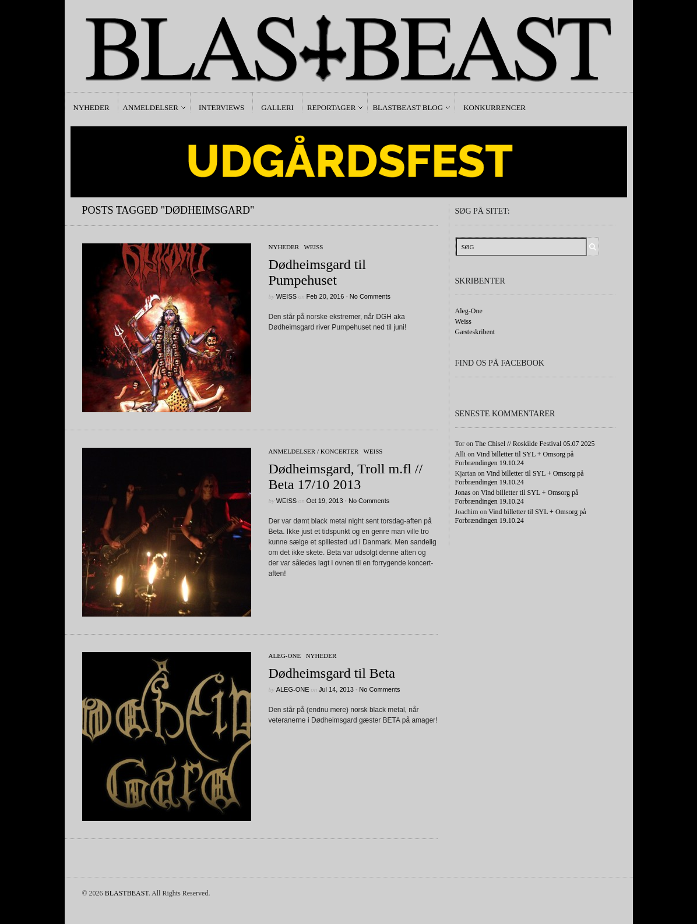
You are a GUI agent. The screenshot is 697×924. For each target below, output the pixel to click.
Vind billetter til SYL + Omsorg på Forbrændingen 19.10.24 (514, 458)
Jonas (463, 492)
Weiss (313, 246)
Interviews (221, 107)
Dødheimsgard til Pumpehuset (317, 272)
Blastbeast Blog (407, 107)
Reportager (331, 107)
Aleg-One (285, 655)
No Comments (370, 296)
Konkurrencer (494, 107)
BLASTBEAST (127, 893)
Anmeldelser (150, 107)
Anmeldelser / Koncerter (314, 451)
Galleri (277, 107)
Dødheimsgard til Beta (332, 673)
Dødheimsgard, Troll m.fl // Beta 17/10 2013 (346, 476)
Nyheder (91, 107)
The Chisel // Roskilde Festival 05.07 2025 (535, 444)
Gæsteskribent (475, 332)
